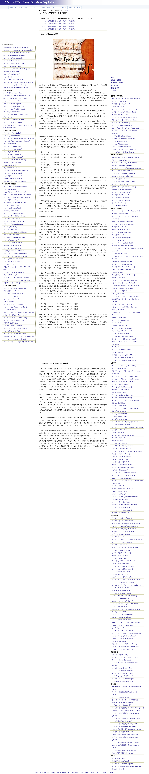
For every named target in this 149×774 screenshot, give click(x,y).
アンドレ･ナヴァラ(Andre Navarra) (123, 531)
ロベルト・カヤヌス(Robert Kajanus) (124, 149)
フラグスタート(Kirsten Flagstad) (122, 764)
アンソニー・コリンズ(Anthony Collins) (124, 163)
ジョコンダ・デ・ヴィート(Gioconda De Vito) (126, 585)
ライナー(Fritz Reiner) (119, 203)
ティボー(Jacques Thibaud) (120, 588)
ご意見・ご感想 (116, 80)
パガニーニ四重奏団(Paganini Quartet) (124, 726)
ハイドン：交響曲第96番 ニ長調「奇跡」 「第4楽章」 (58, 29)
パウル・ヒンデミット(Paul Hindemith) (15, 315)
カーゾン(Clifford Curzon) (120, 384)
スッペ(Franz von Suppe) (11, 168)
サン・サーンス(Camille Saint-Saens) (15, 186)
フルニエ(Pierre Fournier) (120, 606)
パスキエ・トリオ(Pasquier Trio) (122, 732)
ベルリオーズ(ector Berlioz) (12, 133)
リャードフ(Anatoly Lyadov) (12, 275)
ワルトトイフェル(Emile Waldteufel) (15, 232)
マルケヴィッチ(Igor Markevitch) (122, 331)
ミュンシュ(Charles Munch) (121, 197)
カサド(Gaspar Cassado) (120, 555)
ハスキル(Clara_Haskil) (119, 443)
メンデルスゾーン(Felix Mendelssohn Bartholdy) (18, 138)
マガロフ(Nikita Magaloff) (120, 470)
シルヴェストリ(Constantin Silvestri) (123, 181)
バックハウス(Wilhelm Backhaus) (122, 448)
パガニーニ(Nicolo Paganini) (12, 104)
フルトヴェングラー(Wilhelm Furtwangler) (125, 128)
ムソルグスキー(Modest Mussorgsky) (15, 192)
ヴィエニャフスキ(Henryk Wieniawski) (15, 253)
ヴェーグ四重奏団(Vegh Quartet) (122, 753)
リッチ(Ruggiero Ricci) (119, 628)
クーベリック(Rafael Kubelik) (121, 232)
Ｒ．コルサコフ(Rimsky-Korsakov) (14, 202)
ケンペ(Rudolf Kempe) (119, 240)
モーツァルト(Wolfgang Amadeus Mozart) (16, 95)
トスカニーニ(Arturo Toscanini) (122, 125)
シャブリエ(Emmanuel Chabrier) (13, 251)
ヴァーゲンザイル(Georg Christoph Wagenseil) (18, 82)
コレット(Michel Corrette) (11, 74)
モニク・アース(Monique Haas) (122, 478)
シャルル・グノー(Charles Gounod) (14, 181)
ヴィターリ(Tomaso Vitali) (11, 61)
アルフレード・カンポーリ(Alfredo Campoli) (126, 523)
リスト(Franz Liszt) (9, 143)
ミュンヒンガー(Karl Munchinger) (122, 336)
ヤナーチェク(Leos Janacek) (12, 245)
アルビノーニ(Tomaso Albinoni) (13, 79)
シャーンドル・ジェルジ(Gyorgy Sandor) (125, 422)
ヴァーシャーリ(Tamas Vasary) (122, 510)
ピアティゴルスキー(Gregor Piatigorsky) (125, 596)
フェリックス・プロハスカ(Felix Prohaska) (125, 296)
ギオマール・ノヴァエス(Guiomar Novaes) (125, 400)
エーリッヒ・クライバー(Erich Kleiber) (124, 109)
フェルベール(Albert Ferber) (121, 454)
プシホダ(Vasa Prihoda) (119, 612)
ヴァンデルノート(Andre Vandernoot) (124, 360)
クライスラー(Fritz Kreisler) (120, 563)
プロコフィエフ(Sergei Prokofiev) (14, 304)
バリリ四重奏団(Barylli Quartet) (122, 721)
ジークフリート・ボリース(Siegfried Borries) (126, 580)
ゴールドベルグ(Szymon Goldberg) (123, 566)
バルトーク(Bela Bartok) (11, 296)
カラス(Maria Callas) (118, 758)
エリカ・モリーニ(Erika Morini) (122, 542)
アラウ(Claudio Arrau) (119, 368)
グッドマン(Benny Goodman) (121, 660)
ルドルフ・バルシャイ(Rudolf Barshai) (124, 355)
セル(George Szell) (118, 272)
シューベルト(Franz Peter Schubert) (15, 101)
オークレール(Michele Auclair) (121, 550)
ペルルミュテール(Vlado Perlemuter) (123, 462)
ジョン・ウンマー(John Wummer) (123, 670)
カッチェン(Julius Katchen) (120, 389)
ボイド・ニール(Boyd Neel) (120, 320)
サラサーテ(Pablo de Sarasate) (13, 224)
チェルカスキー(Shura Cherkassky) (123, 435)
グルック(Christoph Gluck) (11, 111)
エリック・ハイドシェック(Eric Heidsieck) (125, 379)
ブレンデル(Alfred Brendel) (120, 459)
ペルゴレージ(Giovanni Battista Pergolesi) (16, 69)
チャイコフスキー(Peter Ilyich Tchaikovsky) (17, 194)
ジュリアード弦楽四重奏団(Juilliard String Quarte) (128, 708)
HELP (112, 77)
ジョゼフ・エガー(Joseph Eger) (122, 668)
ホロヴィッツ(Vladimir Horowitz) (122, 464)
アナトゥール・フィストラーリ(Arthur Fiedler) (127, 211)
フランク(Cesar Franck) (11, 152)
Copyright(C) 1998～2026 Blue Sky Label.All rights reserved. (92, 772)
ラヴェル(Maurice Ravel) (11, 291)
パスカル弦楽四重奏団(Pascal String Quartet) (126, 729)
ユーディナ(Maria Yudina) (120, 486)
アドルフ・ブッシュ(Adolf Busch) (122, 104)
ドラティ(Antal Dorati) (119, 277)
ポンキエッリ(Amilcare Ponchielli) (14, 237)
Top (67, 10)
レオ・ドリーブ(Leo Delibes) (12, 261)
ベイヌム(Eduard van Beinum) (121, 136)
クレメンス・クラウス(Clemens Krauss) (125, 120)
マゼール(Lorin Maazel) (119, 325)
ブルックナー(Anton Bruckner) (13, 157)
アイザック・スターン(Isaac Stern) (123, 518)
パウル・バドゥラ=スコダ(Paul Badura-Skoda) (127, 451)
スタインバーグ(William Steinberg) (123, 264)
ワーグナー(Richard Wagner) (12, 149)
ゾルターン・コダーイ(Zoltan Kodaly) (15, 318)
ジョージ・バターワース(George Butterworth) (18, 342)
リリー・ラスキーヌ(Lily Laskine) (122, 630)
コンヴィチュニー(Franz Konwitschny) (124, 173)
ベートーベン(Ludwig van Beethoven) (15, 98)
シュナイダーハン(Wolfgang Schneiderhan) (126, 577)
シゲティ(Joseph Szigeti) (120, 574)
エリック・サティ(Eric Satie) (12, 248)
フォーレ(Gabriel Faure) (11, 240)
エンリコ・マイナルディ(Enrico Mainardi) (125, 547)
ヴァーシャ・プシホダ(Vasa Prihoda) (15, 328)
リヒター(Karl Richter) (119, 352)
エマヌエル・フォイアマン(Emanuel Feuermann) (127, 539)
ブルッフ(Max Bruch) (10, 227)
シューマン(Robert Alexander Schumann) (16, 141)
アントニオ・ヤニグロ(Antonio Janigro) (124, 529)
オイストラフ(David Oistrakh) (121, 553)
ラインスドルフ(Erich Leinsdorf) (122, 349)
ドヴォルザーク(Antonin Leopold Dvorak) (16, 197)
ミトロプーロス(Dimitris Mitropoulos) (123, 195)
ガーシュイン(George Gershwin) (13, 299)
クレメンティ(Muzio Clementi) (13, 122)
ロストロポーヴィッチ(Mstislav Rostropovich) (126, 644)
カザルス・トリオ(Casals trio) (121, 705)
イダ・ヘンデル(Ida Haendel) (121, 534)
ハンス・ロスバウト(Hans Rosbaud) (123, 283)
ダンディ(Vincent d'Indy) (11, 229)
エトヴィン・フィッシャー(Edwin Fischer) (125, 376)
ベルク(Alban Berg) (9, 309)
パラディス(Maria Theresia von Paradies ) (16, 114)
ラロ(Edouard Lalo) (9, 165)
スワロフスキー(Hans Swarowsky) (123, 269)
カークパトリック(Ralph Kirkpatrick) (123, 381)
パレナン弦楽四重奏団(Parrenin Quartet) (125, 734)
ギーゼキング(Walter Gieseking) (122, 398)
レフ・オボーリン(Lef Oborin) (121, 507)
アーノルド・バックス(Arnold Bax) (14, 339)
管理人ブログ (115, 88)
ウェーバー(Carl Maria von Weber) (14, 106)
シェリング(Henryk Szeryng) (121, 571)
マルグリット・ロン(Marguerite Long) (124, 472)
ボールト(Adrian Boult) (119, 317)
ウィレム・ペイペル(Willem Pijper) (14, 334)
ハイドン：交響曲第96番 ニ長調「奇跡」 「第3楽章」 (58, 26)
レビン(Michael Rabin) (119, 641)
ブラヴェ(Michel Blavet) (11, 71)
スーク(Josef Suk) (9, 301)
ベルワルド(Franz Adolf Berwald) (13, 120)
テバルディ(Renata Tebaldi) (120, 761)
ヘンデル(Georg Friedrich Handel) (14, 55)
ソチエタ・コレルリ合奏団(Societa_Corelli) (126, 710)
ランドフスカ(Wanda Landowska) (123, 488)
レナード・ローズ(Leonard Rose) (122, 638)
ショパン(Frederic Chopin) (11, 136)
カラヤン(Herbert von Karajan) (121, 229)
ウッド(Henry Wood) (118, 106)
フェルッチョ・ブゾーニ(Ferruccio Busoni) (17, 280)
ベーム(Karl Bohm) (118, 309)
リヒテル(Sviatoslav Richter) (121, 499)
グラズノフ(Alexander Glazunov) (13, 272)
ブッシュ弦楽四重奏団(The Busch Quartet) (125, 742)
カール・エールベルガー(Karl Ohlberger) (125, 657)
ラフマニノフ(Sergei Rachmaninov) (14, 288)
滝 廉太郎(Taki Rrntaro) (10, 323)
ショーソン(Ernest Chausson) (13, 243)
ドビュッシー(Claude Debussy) (13, 213)
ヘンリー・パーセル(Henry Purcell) (14, 85)
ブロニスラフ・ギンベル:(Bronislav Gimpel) (126, 609)
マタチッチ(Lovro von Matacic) (122, 328)
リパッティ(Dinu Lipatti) (119, 491)
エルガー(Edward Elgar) (11, 205)
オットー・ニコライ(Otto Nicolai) (14, 109)
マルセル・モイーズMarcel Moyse (123, 679)
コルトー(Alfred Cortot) (119, 416)
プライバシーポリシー (62, 772)
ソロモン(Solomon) (118, 432)
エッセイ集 (114, 85)
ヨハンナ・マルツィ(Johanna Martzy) (124, 625)
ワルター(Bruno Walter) (119, 205)
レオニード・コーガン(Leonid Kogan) (124, 636)
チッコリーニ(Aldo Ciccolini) (121, 438)
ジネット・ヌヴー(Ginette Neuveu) (123, 582)
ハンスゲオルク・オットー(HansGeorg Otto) (126, 285)
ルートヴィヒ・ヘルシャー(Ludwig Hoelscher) (126, 633)
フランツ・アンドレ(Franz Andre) (123, 304)
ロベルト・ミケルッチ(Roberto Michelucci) (125, 646)
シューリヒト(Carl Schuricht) (121, 179)
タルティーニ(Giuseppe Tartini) (13, 58)
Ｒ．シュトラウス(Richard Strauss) (14, 216)
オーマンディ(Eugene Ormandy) (122, 221)
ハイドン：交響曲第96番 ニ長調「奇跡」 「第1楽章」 (58, 21)
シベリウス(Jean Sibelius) (11, 219)
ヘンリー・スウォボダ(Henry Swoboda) (124, 307)
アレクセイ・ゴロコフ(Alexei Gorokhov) (125, 526)
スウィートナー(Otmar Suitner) (122, 261)
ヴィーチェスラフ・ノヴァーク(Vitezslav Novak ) (19, 336)
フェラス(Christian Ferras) (120, 598)
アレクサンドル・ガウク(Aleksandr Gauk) (125, 157)
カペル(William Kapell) (119, 392)
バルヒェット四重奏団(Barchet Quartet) (124, 724)
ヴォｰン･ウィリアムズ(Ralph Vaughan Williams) (18, 312)
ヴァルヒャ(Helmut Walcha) (121, 513)
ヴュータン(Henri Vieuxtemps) (13, 178)
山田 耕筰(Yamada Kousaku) (12, 326)
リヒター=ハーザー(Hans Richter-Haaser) (125, 496)
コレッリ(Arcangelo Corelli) (12, 66)
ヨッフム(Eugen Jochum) (120, 347)
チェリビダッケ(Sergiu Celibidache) (123, 275)
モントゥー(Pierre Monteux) (121, 200)
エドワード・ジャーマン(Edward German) (17, 283)
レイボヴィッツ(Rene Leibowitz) (122, 357)
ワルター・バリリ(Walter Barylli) (122, 649)
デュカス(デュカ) (8, 264)
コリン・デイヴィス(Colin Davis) (122, 243)
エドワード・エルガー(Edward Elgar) (124, 112)
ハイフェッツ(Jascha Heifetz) (121, 593)
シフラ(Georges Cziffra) (119, 419)
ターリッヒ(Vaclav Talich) (120, 184)
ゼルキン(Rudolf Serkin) (119, 430)
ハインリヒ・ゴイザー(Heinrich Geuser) (124, 676)
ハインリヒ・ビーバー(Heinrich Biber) (15, 87)
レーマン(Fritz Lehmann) (120, 144)
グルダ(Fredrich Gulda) (119, 411)
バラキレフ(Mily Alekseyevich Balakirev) (16, 256)
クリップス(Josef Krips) (119, 235)
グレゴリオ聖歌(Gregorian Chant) (14, 63)
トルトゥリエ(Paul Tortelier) (121, 590)
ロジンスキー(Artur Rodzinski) (121, 146)
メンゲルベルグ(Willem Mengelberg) (123, 138)
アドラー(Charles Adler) (119, 101)
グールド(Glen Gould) (119, 405)
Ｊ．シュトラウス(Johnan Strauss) (14, 160)
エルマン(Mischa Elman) (119, 545)
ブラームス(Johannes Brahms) (13, 162)
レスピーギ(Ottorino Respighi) (13, 293)
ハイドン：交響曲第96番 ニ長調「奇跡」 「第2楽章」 (58, 23)
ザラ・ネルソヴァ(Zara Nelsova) (122, 569)
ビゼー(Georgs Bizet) (10, 189)
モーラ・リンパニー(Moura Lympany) (124, 475)
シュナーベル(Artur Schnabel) (121, 424)
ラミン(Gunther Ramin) (119, 141)
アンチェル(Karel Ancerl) (120, 213)
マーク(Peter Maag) (118, 323)
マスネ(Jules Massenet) (11, 235)
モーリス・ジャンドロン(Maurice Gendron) (126, 622)
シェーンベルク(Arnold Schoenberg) (15, 307)
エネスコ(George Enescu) (120, 537)
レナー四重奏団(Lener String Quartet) (124, 750)
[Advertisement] (19, 26)
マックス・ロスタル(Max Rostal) (122, 614)
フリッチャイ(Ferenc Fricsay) (121, 192)
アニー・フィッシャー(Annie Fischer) (124, 365)
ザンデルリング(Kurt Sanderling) (122, 245)
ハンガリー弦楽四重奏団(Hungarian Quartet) (126, 718)
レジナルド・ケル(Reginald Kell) (122, 681)
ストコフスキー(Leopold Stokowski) (123, 267)
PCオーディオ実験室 (117, 82)
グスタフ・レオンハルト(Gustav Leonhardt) (126, 408)
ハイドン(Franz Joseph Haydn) (13, 93)
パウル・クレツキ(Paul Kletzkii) (122, 291)
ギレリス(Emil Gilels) (118, 403)
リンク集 (113, 90)
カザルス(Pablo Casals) (119, 227)
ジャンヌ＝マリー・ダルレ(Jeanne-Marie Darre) (127, 427)
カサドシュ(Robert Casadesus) (122, 387)
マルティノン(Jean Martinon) (121, 333)
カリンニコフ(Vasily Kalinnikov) (13, 221)
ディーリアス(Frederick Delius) (13, 259)
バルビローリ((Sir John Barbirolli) (122, 288)
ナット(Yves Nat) (117, 440)
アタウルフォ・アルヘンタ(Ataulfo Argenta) (126, 98)
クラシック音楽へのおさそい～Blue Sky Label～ (29, 2)
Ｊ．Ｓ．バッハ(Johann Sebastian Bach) (16, 53)
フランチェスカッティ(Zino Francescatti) (125, 604)
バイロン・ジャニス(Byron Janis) (122, 446)
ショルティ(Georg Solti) (119, 253)
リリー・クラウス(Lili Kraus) (121, 502)
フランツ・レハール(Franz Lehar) (14, 320)
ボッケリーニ (7, 117)
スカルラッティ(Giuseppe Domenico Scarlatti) (18, 50)
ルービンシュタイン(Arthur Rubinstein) (124, 504)
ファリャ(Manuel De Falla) (12, 331)
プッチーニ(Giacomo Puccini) (12, 208)
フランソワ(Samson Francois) (121, 456)
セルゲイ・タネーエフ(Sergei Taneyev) (16, 277)
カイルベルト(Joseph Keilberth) (122, 165)
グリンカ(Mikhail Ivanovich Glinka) (14, 176)
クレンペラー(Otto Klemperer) (121, 237)
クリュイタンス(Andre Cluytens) (122, 171)
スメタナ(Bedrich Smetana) (12, 154)
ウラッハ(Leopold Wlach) (120, 654)
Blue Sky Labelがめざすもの (44, 772)
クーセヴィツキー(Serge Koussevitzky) (124, 117)
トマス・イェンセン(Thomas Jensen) (124, 187)
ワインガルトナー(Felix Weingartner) (123, 152)
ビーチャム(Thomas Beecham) (122, 189)
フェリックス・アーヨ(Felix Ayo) (122, 601)
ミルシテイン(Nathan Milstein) (121, 617)
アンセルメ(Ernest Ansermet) (121, 160)
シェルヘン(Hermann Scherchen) (122, 176)
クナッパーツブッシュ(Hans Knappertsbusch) (126, 168)
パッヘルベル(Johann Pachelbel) (13, 77)
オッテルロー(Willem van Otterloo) (123, 224)
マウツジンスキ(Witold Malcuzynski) (123, 467)
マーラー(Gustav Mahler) (11, 210)
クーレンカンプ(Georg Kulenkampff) (123, 561)
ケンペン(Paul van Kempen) (121, 123)
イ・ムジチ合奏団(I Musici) (120, 697)
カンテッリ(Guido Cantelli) (120, 114)
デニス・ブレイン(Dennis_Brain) (122, 673)
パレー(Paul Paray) (118, 294)
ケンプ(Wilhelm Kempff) (119, 414)
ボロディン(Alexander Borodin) (13, 173)
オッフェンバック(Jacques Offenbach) (15, 170)
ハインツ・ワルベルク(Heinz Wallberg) (124, 280)
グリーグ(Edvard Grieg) (11, 200)
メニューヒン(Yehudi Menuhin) (122, 620)
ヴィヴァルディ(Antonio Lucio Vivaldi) (15, 47)
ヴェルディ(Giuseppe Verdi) (12, 146)
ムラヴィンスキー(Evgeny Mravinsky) (124, 339)
